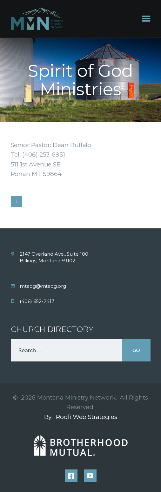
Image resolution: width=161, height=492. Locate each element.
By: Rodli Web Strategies (80, 417)
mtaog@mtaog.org (43, 286)
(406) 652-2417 (37, 301)
